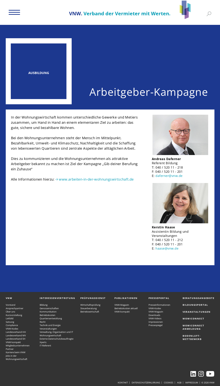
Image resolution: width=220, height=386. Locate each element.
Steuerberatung (88, 308)
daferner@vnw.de (169, 176)
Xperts (43, 342)
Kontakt (123, 382)
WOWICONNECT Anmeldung (193, 327)
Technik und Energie (50, 325)
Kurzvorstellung (14, 315)
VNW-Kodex (12, 328)
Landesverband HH (16, 332)
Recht (43, 321)
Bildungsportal (195, 304)
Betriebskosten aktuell (126, 308)
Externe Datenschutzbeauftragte (56, 338)
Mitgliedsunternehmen (18, 345)
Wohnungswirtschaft (50, 335)
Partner (10, 349)
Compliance (12, 325)
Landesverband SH (15, 338)
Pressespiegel (155, 325)
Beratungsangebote (198, 298)
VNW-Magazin (121, 304)
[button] (14, 12)
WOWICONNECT (193, 318)
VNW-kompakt (122, 311)
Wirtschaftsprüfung (90, 304)
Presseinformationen (159, 304)
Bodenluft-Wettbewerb (192, 337)
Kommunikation (48, 311)
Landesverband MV (16, 335)
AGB (179, 382)
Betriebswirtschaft (89, 311)
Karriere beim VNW (15, 352)
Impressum (191, 382)
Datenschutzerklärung (146, 382)
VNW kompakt (13, 342)
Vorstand (10, 304)
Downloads (154, 315)
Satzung (10, 321)
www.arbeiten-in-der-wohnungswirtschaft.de (96, 179)
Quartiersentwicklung (51, 318)
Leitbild (9, 318)
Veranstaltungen (48, 328)
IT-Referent (45, 345)
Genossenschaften (49, 308)
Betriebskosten (47, 315)
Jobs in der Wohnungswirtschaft (16, 357)
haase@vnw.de (166, 248)
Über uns (10, 311)
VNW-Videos (155, 318)
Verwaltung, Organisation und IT (56, 332)
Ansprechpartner (14, 308)
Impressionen (156, 321)
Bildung (43, 304)
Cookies (168, 382)
